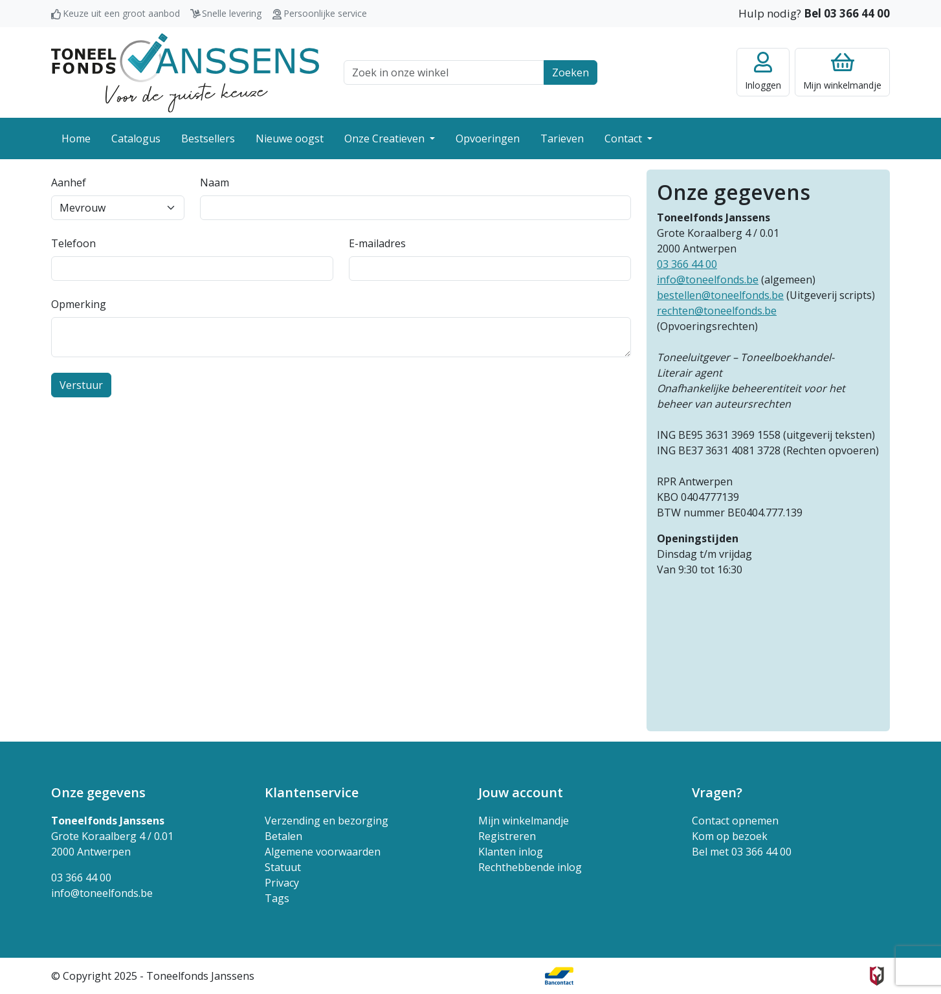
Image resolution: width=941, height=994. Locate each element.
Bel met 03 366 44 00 (742, 852)
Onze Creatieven (385, 138)
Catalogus (136, 138)
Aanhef (68, 182)
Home (76, 138)
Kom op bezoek (730, 836)
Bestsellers (208, 138)
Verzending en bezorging (326, 820)
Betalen (283, 836)
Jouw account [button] (520, 792)
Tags (277, 898)
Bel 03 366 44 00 (847, 13)
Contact (624, 138)
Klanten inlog (510, 852)
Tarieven (562, 138)
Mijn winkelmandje (523, 820)
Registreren (507, 836)
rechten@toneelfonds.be (717, 311)
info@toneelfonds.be (707, 279)
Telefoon (73, 243)
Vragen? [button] (717, 792)
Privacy (282, 883)
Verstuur (81, 385)
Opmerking (78, 304)
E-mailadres (377, 243)
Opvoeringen (488, 138)
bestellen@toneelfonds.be (720, 295)
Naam (214, 182)
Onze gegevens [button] (98, 792)
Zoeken (570, 72)
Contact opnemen (735, 820)
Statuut (283, 867)
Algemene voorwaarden (323, 852)
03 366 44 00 (687, 264)
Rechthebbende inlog (530, 867)
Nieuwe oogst (290, 138)
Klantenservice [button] (312, 792)
